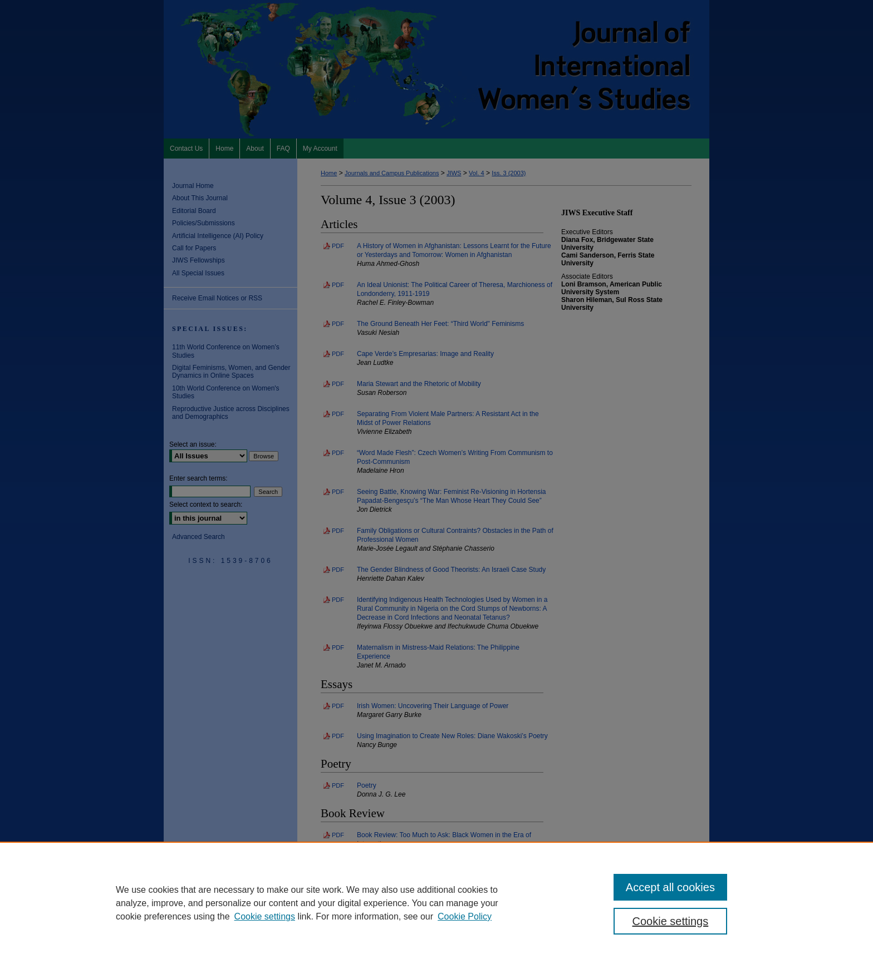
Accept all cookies (670, 887)
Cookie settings (264, 916)
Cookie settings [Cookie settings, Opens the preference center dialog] (670, 921)
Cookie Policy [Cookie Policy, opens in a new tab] (465, 916)
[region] (436, 903)
